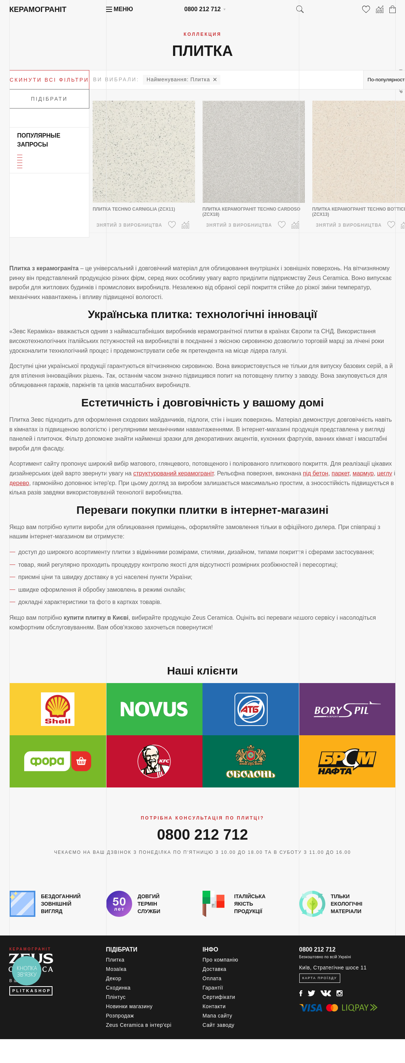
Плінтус (116, 997)
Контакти (214, 1006)
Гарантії (212, 988)
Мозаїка (116, 969)
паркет (341, 473)
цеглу (384, 473)
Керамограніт (37, 9)
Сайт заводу (218, 1025)
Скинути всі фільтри (49, 80)
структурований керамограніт (173, 473)
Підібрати (49, 99)
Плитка (178, 79)
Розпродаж (120, 1016)
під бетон (315, 473)
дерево (19, 483)
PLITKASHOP (31, 990)
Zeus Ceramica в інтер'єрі (139, 1025)
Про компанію (220, 960)
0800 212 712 (202, 9)
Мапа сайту (217, 1016)
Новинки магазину (129, 1006)
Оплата (211, 978)
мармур (363, 473)
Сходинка (118, 988)
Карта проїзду (319, 978)
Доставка (214, 969)
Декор (114, 978)
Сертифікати (218, 997)
